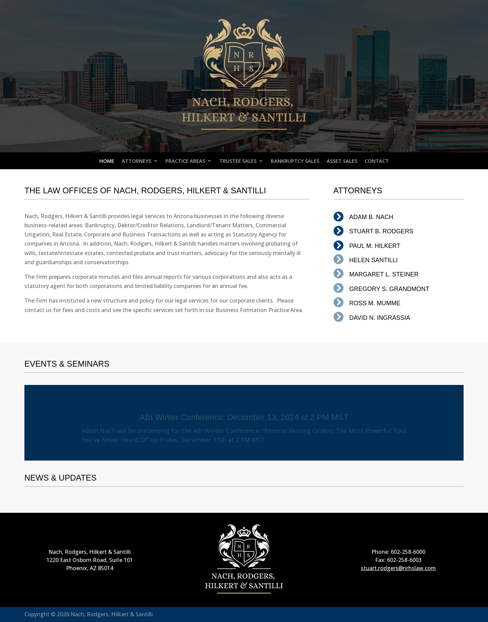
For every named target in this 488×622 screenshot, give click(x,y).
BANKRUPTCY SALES (295, 161)
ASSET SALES (342, 161)
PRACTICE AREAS (185, 161)
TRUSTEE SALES (238, 161)
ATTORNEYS (136, 161)
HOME (106, 161)
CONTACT (377, 161)
